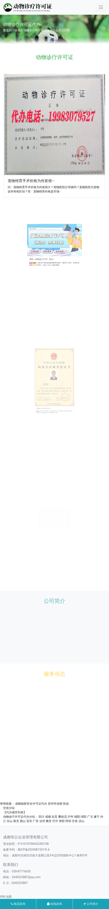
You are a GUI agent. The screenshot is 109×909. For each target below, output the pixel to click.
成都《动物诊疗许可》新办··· (47, 254)
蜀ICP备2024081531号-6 (34, 849)
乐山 (9, 821)
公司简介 (91, 903)
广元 (90, 816)
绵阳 (83, 816)
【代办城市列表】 (14, 812)
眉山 (22, 821)
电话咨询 (18, 903)
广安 (36, 821)
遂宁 (96, 816)
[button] (53, 40)
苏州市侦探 (55, 803)
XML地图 (6, 896)
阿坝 (68, 821)
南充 (16, 821)
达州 (42, 821)
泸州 (70, 816)
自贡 (54, 816)
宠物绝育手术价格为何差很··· (32, 179)
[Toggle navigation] (101, 7)
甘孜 (75, 821)
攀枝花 (62, 816)
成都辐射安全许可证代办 (31, 803)
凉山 (81, 821)
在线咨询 (54, 903)
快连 (66, 803)
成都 (48, 816)
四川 (41, 816)
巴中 (55, 821)
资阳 (62, 821)
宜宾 (29, 821)
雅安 (49, 821)
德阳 (77, 816)
